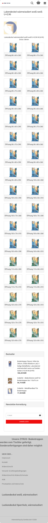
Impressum (6, 458)
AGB (3, 479)
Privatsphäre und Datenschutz (13, 484)
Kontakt (5, 462)
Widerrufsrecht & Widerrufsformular (15, 475)
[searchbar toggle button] (32, 3)
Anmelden (24, 422)
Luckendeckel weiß (12, 494)
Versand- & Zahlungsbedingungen (14, 471)
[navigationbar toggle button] (45, 3)
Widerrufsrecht (7, 467)
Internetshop (16, 520)
